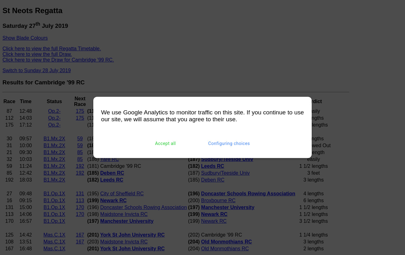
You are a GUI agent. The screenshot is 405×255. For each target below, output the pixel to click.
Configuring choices (229, 143)
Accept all (165, 143)
